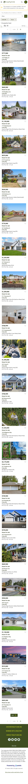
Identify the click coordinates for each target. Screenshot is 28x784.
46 (23, 492)
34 (23, 185)
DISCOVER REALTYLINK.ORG (14, 727)
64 (23, 151)
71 (23, 288)
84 (23, 356)
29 (23, 526)
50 (23, 560)
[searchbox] (13, 13)
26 (23, 219)
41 (23, 390)
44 (23, 83)
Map (4, 25)
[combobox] (14, 12)
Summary (7, 25)
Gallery (1, 25)
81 (23, 662)
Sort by (23, 25)
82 (23, 117)
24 (23, 322)
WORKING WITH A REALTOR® (14, 731)
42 (23, 254)
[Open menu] (1, 2)
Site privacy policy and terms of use (14, 772)
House (12, 19)
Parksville (4, 19)
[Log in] (25, 2)
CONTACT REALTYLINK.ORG (14, 735)
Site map (14, 745)
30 (23, 49)
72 (23, 458)
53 (23, 424)
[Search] (22, 2)
